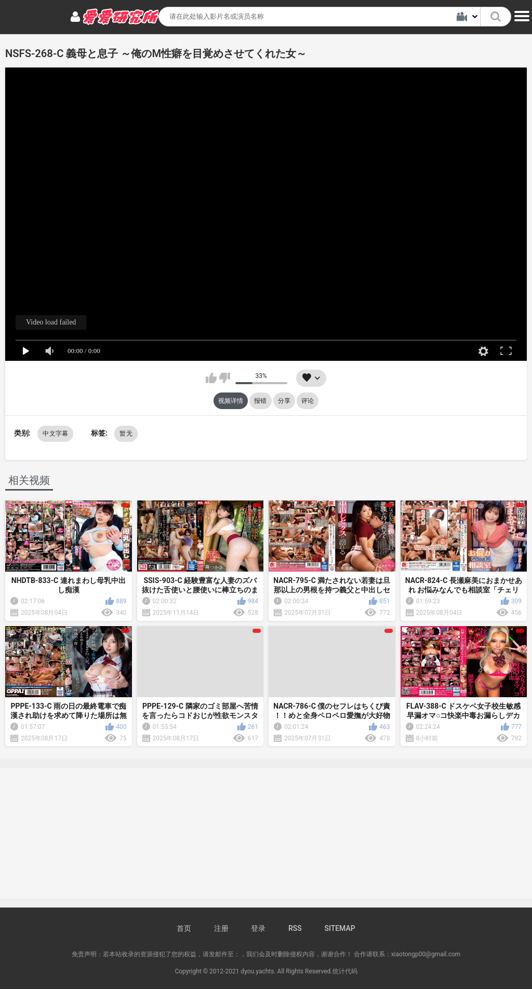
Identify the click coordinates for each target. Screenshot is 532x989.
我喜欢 (211, 378)
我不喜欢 (224, 378)
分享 (284, 400)
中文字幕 (55, 433)
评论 (307, 400)
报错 (260, 400)
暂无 (125, 433)
